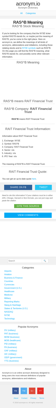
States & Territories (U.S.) (16, 308)
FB (15, 391)
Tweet (43, 187)
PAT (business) (11, 334)
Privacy (33, 398)
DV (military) (10, 330)
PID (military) (10, 344)
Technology (9, 319)
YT (40, 391)
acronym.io (28, 4)
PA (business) (10, 347)
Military (7, 298)
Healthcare (9, 291)
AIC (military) (10, 354)
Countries (8, 281)
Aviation (8, 274)
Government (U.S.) (13, 288)
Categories (31, 13)
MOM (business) (11, 337)
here (34, 179)
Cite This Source (28, 206)
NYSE (7, 315)
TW (23, 391)
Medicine (8, 295)
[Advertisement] (28, 81)
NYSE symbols (29, 48)
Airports (7, 271)
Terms (41, 398)
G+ (32, 391)
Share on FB (18, 187)
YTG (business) (11, 361)
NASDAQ (8, 312)
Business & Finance (13, 278)
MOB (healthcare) (12, 340)
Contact (24, 398)
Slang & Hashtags (12, 305)
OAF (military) (10, 351)
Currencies (9, 285)
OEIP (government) (13, 357)
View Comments (28, 215)
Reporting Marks (11, 302)
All (21, 13)
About (16, 398)
